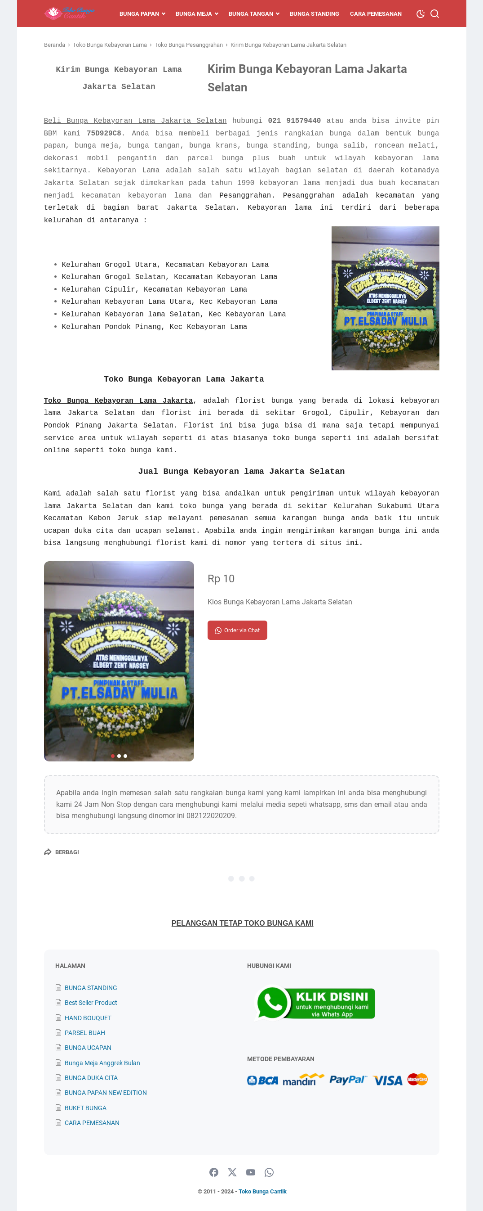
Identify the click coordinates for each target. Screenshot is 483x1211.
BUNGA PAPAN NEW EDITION (106, 1092)
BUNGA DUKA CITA (91, 1077)
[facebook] (214, 1173)
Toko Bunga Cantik (263, 1191)
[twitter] (232, 1173)
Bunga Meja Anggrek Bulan (102, 1063)
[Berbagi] (61, 852)
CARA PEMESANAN (92, 1122)
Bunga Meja (194, 13)
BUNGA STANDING (91, 987)
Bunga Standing (314, 13)
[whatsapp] (269, 1173)
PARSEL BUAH (85, 1032)
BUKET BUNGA (85, 1108)
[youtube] (250, 1173)
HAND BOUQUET (88, 1018)
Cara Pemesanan (376, 13)
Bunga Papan (139, 13)
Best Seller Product (91, 1002)
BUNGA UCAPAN (88, 1047)
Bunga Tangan (251, 13)
